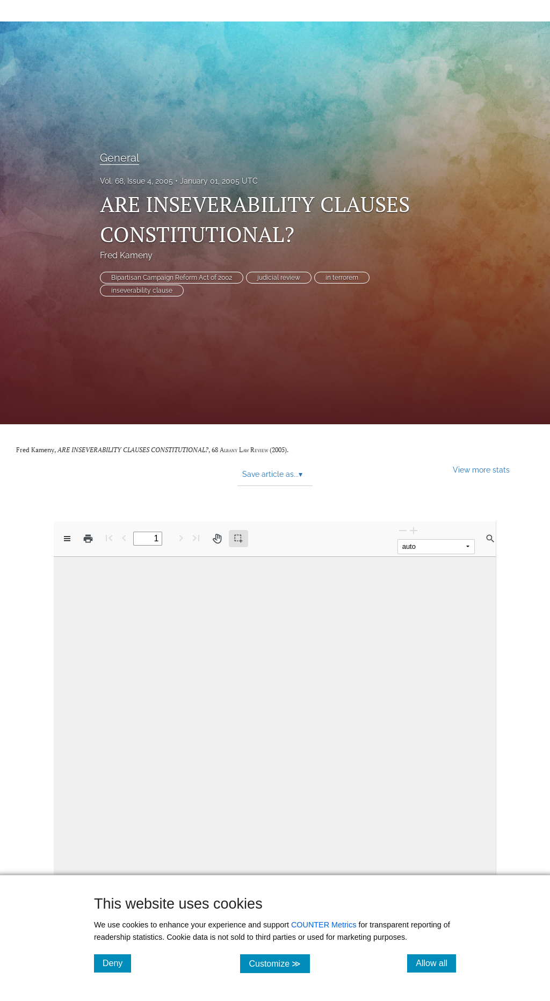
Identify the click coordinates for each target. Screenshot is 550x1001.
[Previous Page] (124, 538)
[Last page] (196, 538)
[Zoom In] (413, 530)
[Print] (88, 538)
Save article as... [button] (272, 474)
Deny (117, 963)
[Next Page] (181, 538)
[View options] (67, 539)
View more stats (481, 469)
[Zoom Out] (402, 530)
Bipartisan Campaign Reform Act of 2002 (171, 277)
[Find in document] (490, 538)
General (119, 157)
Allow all (436, 963)
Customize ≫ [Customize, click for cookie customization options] (279, 963)
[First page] (109, 538)
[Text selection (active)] (238, 538)
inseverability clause (141, 290)
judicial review (278, 277)
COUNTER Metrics (324, 924)
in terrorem (341, 277)
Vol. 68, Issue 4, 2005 (136, 181)
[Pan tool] (217, 538)
